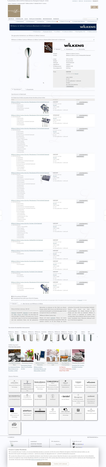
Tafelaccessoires (92, 31)
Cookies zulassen (44, 464)
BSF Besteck (14, 425)
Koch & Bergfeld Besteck (14, 397)
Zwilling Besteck (78, 411)
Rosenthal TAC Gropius (78, 356)
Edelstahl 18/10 (37, 3)
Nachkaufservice (92, 21)
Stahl (15, 314)
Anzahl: (68, 82)
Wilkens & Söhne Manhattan (40, 357)
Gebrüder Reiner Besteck (40, 397)
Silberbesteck (20, 21)
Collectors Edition (68, 31)
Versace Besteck (52, 411)
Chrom (19, 314)
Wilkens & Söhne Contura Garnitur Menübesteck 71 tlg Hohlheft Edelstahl (30, 128)
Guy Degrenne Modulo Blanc (14, 357)
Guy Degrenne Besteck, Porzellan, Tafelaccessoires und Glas (78, 399)
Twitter (78, 447)
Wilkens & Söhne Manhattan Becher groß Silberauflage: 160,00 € (40, 368)
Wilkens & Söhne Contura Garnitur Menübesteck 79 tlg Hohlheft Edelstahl (30, 200)
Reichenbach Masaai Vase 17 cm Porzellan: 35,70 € (26, 367)
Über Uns (81, 1)
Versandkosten (36, 446)
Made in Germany (52, 21)
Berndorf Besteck (65, 397)
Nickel (26, 314)
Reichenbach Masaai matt (53, 357)
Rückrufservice (88, 1)
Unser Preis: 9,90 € (64, 370)
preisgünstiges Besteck (79, 21)
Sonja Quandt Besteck (27, 397)
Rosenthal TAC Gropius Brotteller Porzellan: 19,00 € (78, 367)
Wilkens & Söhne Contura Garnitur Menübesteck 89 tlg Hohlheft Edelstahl (31, 173)
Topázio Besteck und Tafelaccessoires (78, 384)
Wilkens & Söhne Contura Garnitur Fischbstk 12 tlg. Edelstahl (27, 271)
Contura (44, 3)
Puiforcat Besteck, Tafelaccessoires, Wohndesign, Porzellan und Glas (27, 385)
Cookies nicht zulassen (60, 464)
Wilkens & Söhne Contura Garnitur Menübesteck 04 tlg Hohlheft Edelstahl (31, 282)
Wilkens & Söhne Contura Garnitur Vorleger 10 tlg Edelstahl (26, 223)
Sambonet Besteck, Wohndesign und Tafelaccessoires (91, 399)
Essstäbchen (41, 21)
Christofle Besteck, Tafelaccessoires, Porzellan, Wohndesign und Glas (53, 385)
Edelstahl (13, 312)
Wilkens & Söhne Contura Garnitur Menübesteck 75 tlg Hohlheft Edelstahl (30, 154)
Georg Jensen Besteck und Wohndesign (14, 384)
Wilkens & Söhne (29, 3)
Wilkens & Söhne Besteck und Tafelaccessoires (91, 384)
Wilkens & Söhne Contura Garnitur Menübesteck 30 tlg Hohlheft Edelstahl (31, 115)
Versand (76, 73)
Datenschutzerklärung (36, 459)
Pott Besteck (52, 397)
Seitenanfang (92, 437)
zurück (11, 437)
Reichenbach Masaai (27, 356)
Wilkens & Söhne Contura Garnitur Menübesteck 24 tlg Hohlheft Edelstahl (31, 102)
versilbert (57, 31)
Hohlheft (53, 318)
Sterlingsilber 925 (80, 31)
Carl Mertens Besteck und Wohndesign (65, 412)
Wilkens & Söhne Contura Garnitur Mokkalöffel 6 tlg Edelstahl (27, 250)
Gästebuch (75, 1)
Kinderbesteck (31, 21)
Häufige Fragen (36, 444)
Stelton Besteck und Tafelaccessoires (27, 412)
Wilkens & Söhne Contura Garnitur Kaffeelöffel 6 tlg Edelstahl (27, 240)
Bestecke (14, 3)
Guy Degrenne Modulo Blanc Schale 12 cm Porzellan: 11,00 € (14, 368)
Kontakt (34, 441)
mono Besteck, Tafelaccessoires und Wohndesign (14, 413)
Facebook (78, 444)
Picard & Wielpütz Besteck (40, 411)
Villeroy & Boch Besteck (91, 411)
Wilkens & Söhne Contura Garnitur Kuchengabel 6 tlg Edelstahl (27, 261)
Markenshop (37, 31)
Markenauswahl (20, 3)
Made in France (65, 21)
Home (9, 3)
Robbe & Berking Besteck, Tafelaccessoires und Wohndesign (40, 385)
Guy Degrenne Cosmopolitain (65, 357)
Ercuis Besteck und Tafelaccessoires (65, 384)
